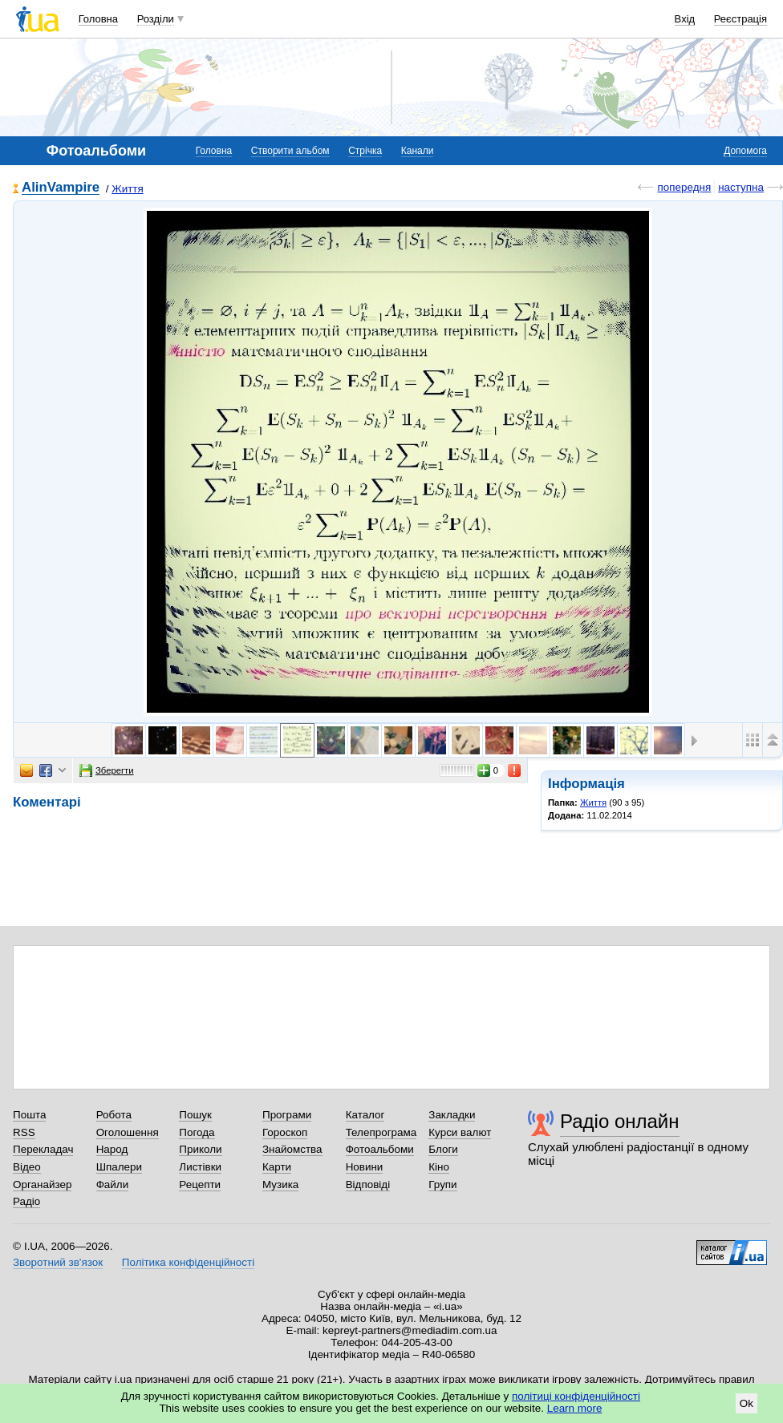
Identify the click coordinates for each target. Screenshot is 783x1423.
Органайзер (42, 1184)
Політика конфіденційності (188, 1262)
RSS (24, 1132)
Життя (128, 189)
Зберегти (106, 770)
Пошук (195, 1115)
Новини (364, 1167)
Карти (276, 1167)
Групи (442, 1184)
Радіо (26, 1201)
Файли (112, 1184)
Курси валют (459, 1132)
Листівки (200, 1167)
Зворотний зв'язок (58, 1262)
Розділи (155, 19)
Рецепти (200, 1184)
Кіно (438, 1167)
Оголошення (127, 1132)
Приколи (200, 1149)
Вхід (685, 19)
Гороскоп (284, 1132)
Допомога (745, 150)
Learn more (574, 1408)
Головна (98, 19)
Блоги (443, 1149)
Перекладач (43, 1149)
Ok (746, 1403)
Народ (112, 1149)
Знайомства (292, 1149)
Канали (417, 150)
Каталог (365, 1115)
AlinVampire (60, 188)
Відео (27, 1167)
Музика (280, 1184)
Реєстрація (740, 19)
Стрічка (365, 150)
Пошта (29, 1115)
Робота (114, 1115)
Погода (196, 1132)
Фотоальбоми (380, 1149)
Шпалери (119, 1167)
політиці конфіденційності (576, 1396)
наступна (741, 187)
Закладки (451, 1115)
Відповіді (368, 1184)
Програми (286, 1115)
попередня (684, 187)
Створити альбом (290, 150)
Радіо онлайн (620, 1121)
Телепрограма (381, 1132)
